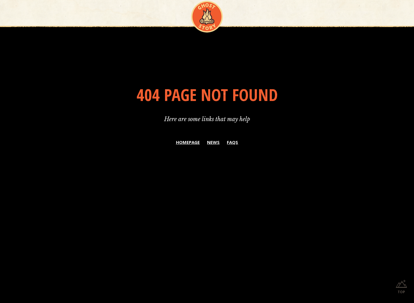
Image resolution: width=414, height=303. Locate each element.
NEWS (213, 142)
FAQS (232, 142)
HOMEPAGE (188, 142)
